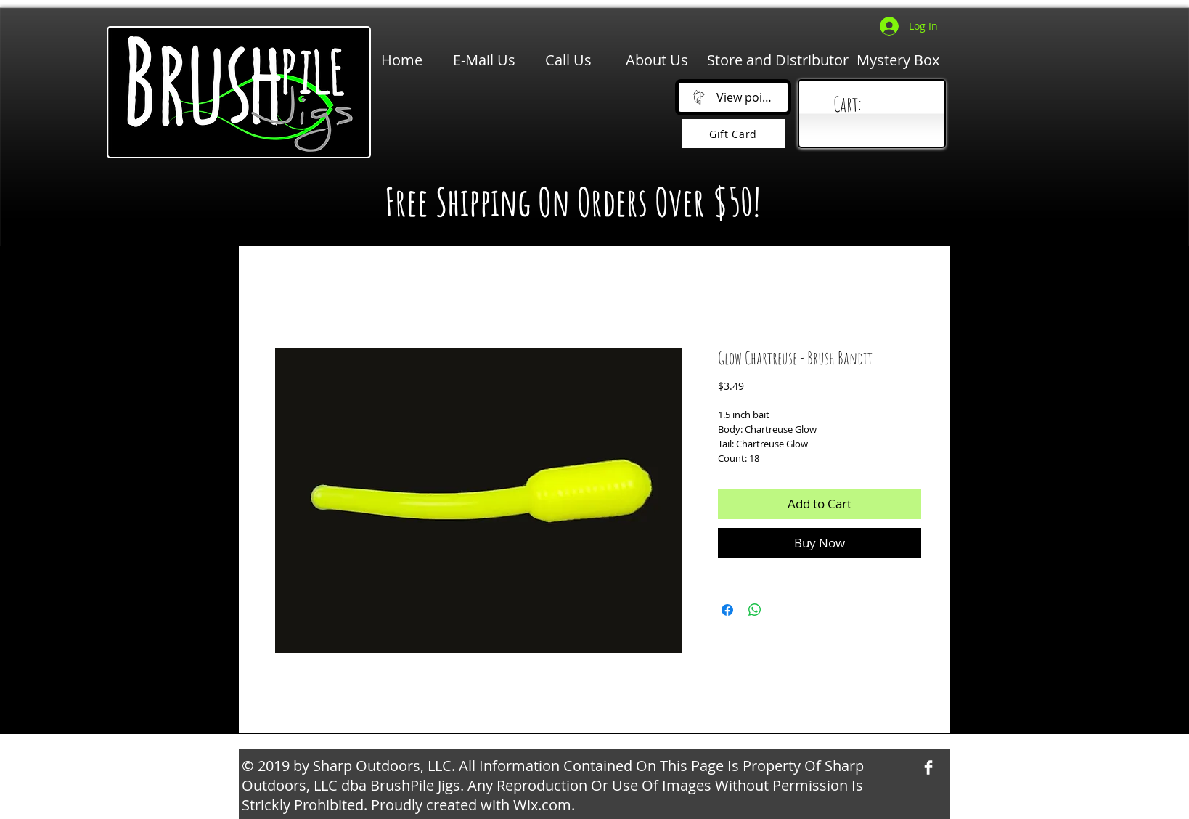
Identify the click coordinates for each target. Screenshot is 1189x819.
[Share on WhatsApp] (755, 610)
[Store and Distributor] (778, 60)
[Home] (402, 60)
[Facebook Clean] (928, 767)
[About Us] (657, 60)
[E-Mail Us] (484, 60)
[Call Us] (568, 60)
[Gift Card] (733, 133)
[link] (875, 105)
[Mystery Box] (898, 60)
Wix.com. (544, 805)
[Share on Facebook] (727, 610)
